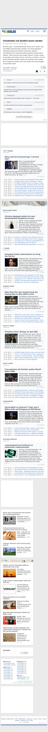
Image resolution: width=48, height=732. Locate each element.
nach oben (41, 723)
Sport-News (8, 363)
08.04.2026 (20, 670)
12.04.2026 (20, 663)
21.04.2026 (7, 663)
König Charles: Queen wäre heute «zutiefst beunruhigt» (30, 194)
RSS (31, 720)
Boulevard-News (10, 210)
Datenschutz (10, 719)
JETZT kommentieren (23, 117)
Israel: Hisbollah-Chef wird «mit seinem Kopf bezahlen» (30, 188)
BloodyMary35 (11, 86)
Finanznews (8, 401)
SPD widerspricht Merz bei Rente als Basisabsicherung (30, 192)
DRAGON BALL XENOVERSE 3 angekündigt (27, 318)
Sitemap (3, 719)
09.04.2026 (20, 668)
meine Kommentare (18, 682)
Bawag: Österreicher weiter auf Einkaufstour (27, 430)
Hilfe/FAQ (23, 720)
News (44, 719)
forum (44, 119)
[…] (24, 175)
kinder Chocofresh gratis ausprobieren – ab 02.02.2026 (30, 244)
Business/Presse (10, 439)
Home (35, 719)
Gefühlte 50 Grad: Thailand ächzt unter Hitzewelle (29, 195)
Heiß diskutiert (21, 679)
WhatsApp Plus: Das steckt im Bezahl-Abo (27, 282)
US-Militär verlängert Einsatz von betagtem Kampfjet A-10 (31, 183)
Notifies (30, 682)
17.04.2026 (7, 672)
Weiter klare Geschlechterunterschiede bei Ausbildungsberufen (16, 513)
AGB (16, 719)
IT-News (6, 248)
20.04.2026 (7, 665)
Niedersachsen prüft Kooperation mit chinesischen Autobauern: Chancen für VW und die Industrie (17, 629)
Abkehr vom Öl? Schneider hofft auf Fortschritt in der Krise (15, 566)
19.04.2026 (7, 669)
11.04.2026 (20, 665)
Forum (40, 719)
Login (32, 31)
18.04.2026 (7, 670)
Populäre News (21, 677)
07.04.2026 (20, 671)
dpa (25, 43)
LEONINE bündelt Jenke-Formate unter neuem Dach (29, 352)
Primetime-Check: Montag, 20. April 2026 (21, 332)
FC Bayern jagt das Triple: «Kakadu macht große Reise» (31, 394)
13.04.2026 (7, 679)
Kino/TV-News (8, 326)
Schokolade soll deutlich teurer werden (22, 41)
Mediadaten (22, 719)
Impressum (29, 719)
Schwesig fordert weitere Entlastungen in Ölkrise (28, 181)
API (28, 720)
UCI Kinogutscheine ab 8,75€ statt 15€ (25, 242)
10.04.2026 (20, 666)
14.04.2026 (7, 677)
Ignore (25, 682)
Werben (17, 720)
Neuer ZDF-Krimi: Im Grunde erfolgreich (26, 359)
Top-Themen (8, 151)
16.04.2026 (7, 674)
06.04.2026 (20, 673)
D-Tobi (9, 79)
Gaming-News (8, 286)
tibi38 (8, 102)
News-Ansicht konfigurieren (25, 681)
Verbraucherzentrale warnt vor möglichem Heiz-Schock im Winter (15, 529)
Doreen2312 (10, 95)
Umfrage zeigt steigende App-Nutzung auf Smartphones (30, 186)
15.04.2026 (7, 675)
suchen (24, 653)
